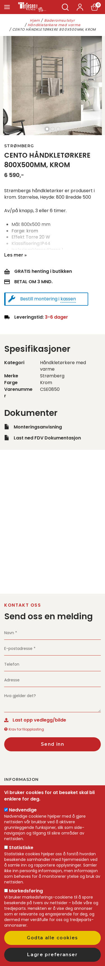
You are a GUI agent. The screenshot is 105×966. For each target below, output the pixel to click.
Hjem (35, 20)
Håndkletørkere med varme (54, 24)
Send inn (52, 744)
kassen (68, 299)
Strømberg (19, 145)
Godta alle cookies (52, 937)
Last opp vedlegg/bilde (39, 720)
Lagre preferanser (52, 954)
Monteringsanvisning (38, 427)
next (99, 85)
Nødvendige (23, 810)
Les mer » (15, 255)
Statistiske (21, 847)
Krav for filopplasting (24, 729)
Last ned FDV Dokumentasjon (47, 438)
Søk (65, 7)
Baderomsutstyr (59, 20)
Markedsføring (26, 891)
